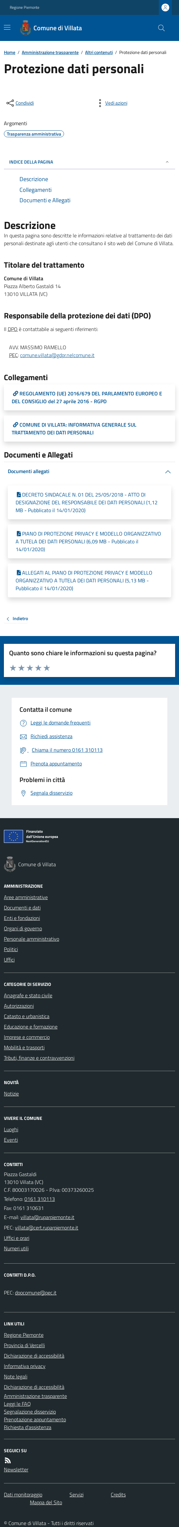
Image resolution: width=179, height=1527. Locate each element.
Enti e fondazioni (22, 918)
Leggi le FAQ (17, 1404)
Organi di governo (23, 928)
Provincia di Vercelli (24, 1345)
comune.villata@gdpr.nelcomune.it (57, 355)
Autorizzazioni (19, 1006)
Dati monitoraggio (23, 1494)
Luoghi (11, 1129)
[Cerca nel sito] (158, 28)
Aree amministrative (26, 897)
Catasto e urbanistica (26, 1016)
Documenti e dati (22, 907)
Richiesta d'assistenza (27, 1427)
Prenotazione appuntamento (35, 1419)
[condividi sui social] (19, 103)
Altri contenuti (99, 52)
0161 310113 (39, 1199)
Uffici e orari (16, 1238)
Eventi (11, 1140)
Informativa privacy (24, 1366)
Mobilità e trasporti (24, 1047)
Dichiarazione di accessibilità (34, 1356)
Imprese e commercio (27, 1037)
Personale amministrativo (31, 939)
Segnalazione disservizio (30, 1411)
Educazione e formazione (31, 1026)
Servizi (76, 1494)
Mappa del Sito (46, 1502)
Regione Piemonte (24, 7)
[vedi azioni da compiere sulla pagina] (111, 103)
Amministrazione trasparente (50, 52)
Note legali (15, 1376)
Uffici (9, 959)
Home (9, 52)
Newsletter (16, 1469)
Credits (118, 1494)
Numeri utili (16, 1248)
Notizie (11, 1093)
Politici (11, 949)
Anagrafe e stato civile (28, 995)
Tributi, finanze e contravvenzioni (39, 1058)
